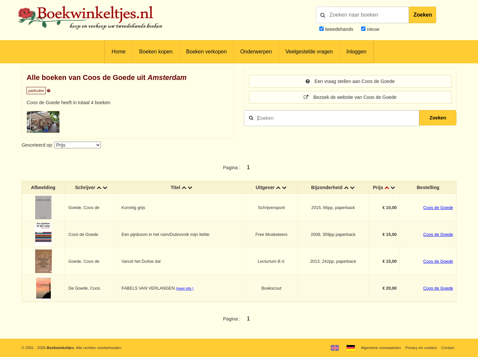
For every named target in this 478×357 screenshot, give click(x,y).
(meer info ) (184, 288)
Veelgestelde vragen (309, 51)
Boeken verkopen (206, 51)
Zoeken (422, 15)
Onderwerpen (256, 51)
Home (118, 51)
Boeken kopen (155, 51)
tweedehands (339, 29)
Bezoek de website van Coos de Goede (350, 97)
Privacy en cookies (421, 348)
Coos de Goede (438, 207)
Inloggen (356, 51)
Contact (447, 348)
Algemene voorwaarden (381, 348)
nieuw (372, 29)
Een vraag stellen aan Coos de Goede (350, 81)
